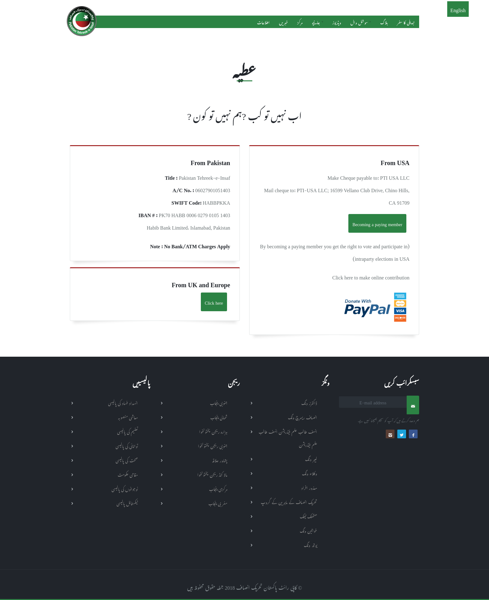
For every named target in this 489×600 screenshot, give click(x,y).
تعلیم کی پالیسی (127, 431)
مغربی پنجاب (217, 503)
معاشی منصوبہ (128, 417)
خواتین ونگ (308, 530)
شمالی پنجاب (218, 417)
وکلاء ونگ (309, 473)
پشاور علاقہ (219, 460)
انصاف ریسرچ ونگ (302, 417)
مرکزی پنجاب (218, 488)
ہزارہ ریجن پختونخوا (213, 431)
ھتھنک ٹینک (308, 516)
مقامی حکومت (128, 474)
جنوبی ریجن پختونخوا (212, 445)
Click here (214, 301)
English (458, 9)
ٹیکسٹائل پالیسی (127, 503)
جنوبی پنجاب (218, 402)
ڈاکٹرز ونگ (309, 402)
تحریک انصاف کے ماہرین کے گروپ (289, 501)
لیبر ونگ (311, 458)
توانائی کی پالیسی (127, 445)
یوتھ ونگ (310, 544)
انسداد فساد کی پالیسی (123, 402)
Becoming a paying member (377, 223)
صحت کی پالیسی (127, 460)
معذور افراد (309, 487)
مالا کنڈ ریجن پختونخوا (212, 474)
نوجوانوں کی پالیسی (125, 488)
